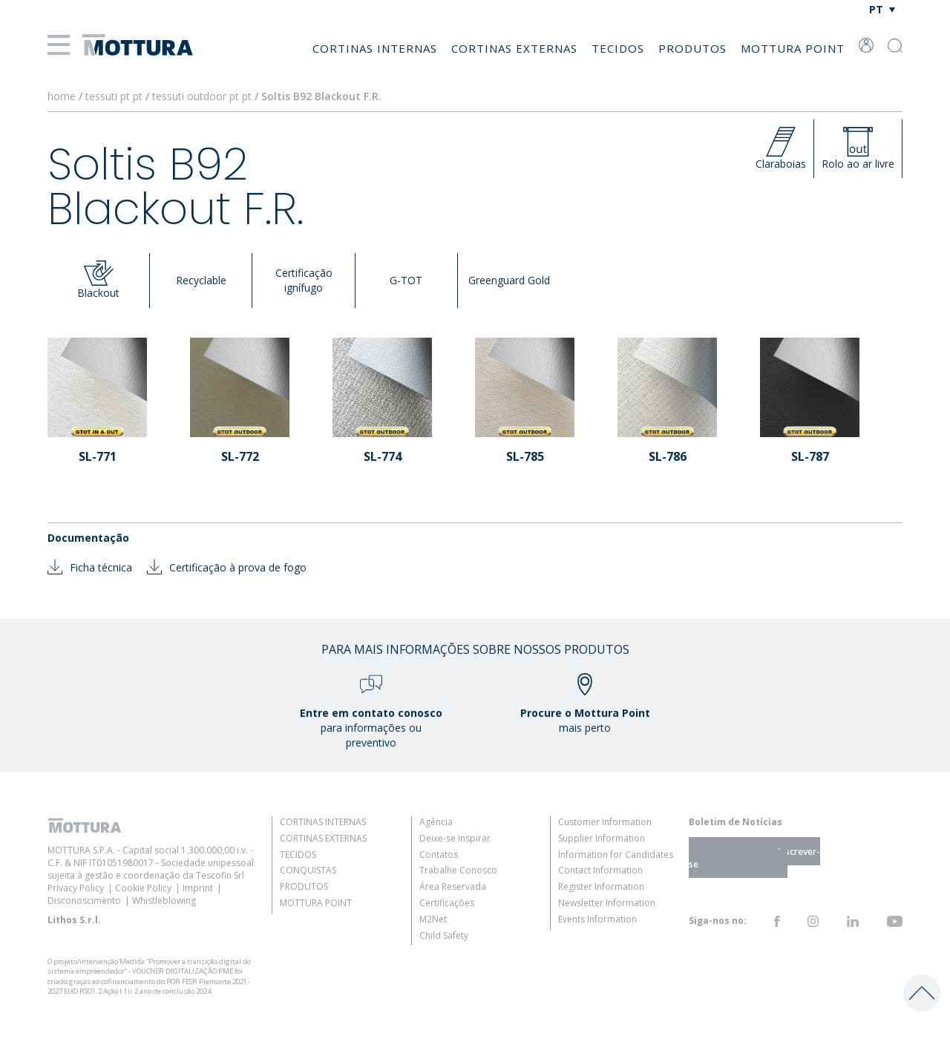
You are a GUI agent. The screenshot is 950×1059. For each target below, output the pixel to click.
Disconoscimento (84, 900)
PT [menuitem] (876, 9)
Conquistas (308, 870)
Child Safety (443, 935)
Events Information (597, 919)
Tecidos (618, 48)
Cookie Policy (143, 888)
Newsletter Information (606, 902)
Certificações (446, 902)
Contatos (438, 854)
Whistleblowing (164, 900)
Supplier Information (601, 838)
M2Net (433, 919)
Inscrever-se (754, 857)
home (62, 96)
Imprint (198, 888)
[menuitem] (882, 9)
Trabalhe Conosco (458, 870)
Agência (436, 822)
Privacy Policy (76, 888)
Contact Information (600, 870)
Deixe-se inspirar (455, 838)
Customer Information (605, 822)
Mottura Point (793, 48)
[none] (882, 9)
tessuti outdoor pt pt (202, 96)
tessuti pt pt (113, 96)
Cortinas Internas (374, 48)
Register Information (601, 886)
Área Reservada (452, 886)
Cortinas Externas (514, 48)
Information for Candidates (615, 854)
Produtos (692, 48)
